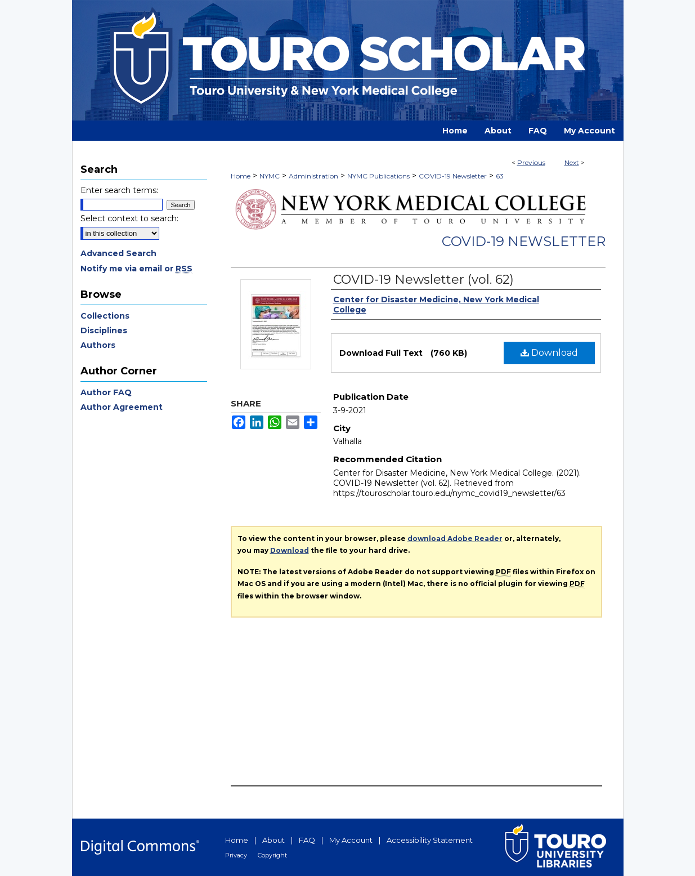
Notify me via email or (136, 268)
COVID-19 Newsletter (453, 176)
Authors (97, 345)
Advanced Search (118, 253)
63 (500, 176)
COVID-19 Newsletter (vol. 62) (423, 279)
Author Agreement (121, 407)
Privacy (236, 855)
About (273, 839)
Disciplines (103, 330)
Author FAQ (106, 392)
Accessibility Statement (430, 839)
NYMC (269, 176)
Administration (313, 176)
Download (549, 352)
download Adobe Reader (455, 538)
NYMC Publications (378, 176)
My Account (351, 839)
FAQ (307, 839)
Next (571, 162)
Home (240, 176)
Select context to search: (129, 218)
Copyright (272, 855)
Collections (104, 316)
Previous (531, 162)
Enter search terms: (119, 190)
